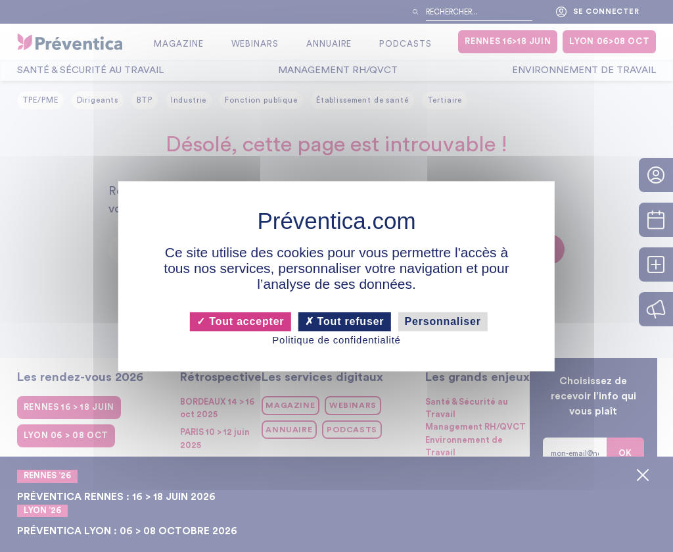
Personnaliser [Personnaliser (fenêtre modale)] (443, 321)
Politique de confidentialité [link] (336, 340)
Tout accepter (240, 321)
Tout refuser (344, 321)
